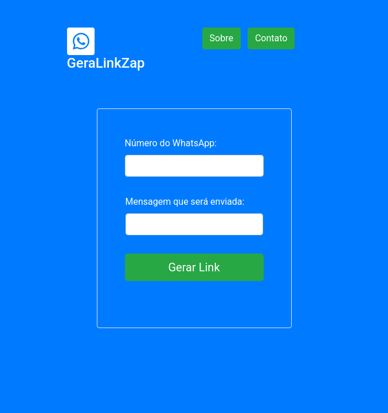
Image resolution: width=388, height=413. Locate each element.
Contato (271, 38)
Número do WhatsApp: (171, 143)
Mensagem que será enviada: (185, 201)
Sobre (221, 38)
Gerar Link (194, 267)
